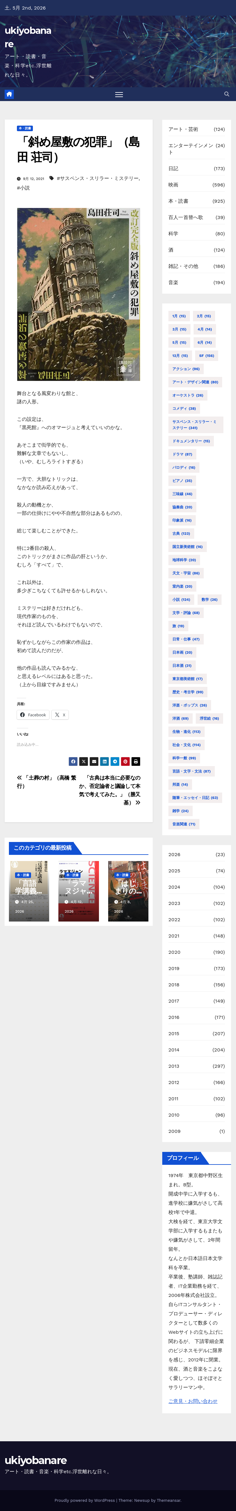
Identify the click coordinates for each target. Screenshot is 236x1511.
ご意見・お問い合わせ (193, 1401)
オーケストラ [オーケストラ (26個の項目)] (187, 395)
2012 (173, 1082)
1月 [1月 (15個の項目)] (179, 316)
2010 (173, 1115)
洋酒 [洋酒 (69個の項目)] (180, 718)
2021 (173, 936)
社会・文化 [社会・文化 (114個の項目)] (186, 745)
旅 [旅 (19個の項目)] (178, 626)
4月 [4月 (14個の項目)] (205, 329)
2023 (174, 903)
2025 (174, 871)
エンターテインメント (190, 149)
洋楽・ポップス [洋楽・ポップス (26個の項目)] (189, 705)
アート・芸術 (183, 129)
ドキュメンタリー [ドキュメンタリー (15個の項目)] (191, 441)
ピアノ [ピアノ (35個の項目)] (182, 481)
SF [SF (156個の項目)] (206, 356)
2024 (174, 887)
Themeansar (168, 1500)
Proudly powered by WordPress (85, 1500)
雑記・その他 (183, 266)
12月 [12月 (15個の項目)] (180, 356)
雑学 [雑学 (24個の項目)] (180, 811)
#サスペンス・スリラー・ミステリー (98, 178)
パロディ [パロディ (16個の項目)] (183, 467)
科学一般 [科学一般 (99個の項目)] (184, 758)
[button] (226, 94)
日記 (173, 169)
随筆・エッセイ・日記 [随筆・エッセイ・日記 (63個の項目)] (195, 798)
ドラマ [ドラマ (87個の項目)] (182, 454)
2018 (173, 985)
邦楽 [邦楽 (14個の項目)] (180, 784)
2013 (173, 1066)
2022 (174, 919)
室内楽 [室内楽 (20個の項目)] (182, 586)
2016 (173, 1017)
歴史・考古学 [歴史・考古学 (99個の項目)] (187, 692)
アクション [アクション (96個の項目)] (186, 369)
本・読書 (25, 128)
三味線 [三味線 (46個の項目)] (182, 494)
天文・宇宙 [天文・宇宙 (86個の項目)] (186, 573)
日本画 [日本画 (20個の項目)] (182, 652)
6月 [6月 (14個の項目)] (205, 342)
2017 (173, 1001)
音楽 (173, 283)
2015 (173, 1033)
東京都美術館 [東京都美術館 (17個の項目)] (187, 679)
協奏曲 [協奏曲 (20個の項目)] (182, 507)
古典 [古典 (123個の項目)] (181, 533)
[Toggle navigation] (119, 94)
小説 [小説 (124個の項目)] (181, 600)
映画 (173, 185)
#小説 (23, 188)
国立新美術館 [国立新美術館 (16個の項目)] (187, 547)
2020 (174, 952)
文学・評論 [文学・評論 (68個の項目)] (186, 613)
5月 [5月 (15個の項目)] (179, 342)
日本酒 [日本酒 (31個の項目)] (182, 666)
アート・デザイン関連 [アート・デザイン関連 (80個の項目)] (195, 382)
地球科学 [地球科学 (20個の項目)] (184, 560)
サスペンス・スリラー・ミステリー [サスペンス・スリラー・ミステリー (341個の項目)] (194, 425)
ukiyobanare (35, 1460)
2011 (173, 1099)
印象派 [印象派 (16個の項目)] (182, 520)
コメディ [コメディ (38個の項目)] (184, 408)
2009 (174, 1131)
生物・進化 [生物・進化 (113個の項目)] (186, 732)
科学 (173, 234)
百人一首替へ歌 (185, 218)
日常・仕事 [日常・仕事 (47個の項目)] (186, 639)
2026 (174, 854)
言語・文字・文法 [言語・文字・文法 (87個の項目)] (191, 771)
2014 (173, 1050)
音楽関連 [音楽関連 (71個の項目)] (183, 824)
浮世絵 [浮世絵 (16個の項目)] (209, 718)
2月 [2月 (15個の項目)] (204, 316)
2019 (173, 968)
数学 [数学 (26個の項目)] (210, 600)
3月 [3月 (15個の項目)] (179, 329)
